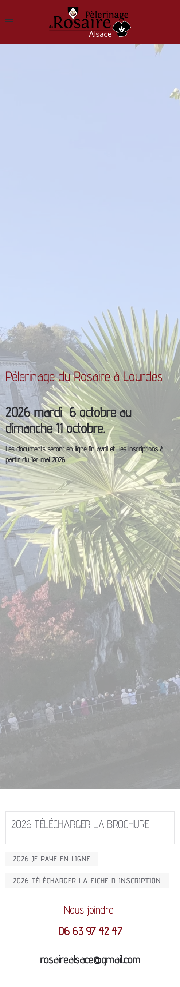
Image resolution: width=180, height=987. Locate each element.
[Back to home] (90, 22)
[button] (9, 22)
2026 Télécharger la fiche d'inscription (87, 880)
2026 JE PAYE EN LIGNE (51, 859)
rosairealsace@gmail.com (90, 959)
